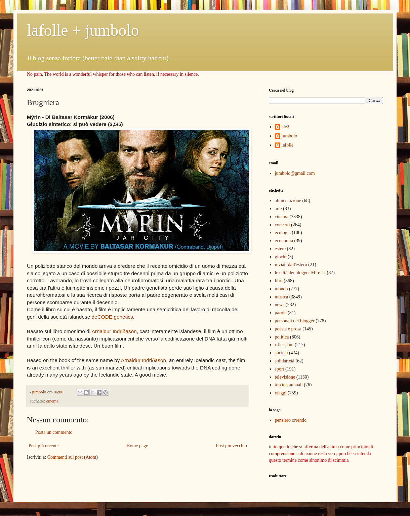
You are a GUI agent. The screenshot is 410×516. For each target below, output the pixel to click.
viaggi (281, 392)
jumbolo (289, 135)
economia (284, 240)
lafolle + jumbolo (83, 30)
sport (279, 369)
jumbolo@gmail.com (295, 173)
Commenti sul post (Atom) (72, 457)
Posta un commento (53, 432)
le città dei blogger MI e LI (300, 272)
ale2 (285, 126)
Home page (137, 445)
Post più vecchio (231, 445)
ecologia (283, 232)
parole (281, 312)
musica (281, 296)
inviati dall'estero (291, 264)
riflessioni (284, 344)
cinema (52, 401)
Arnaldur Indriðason (113, 331)
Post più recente (43, 445)
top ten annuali (289, 384)
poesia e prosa (288, 328)
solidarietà (284, 360)
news (280, 304)
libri (279, 280)
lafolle (288, 145)
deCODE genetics (112, 317)
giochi (281, 256)
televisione (285, 377)
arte (278, 208)
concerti (282, 224)
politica (282, 337)
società (281, 352)
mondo (281, 288)
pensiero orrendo (290, 420)
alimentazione (288, 200)
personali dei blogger (295, 320)
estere (280, 248)
